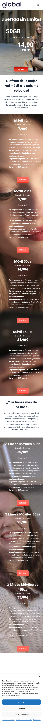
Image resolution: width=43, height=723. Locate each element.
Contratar (21, 69)
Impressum (37, 720)
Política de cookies (9, 720)
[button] (39, 676)
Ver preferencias (21, 715)
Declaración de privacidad (24, 720)
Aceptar (21, 702)
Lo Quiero (22, 180)
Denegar (21, 708)
